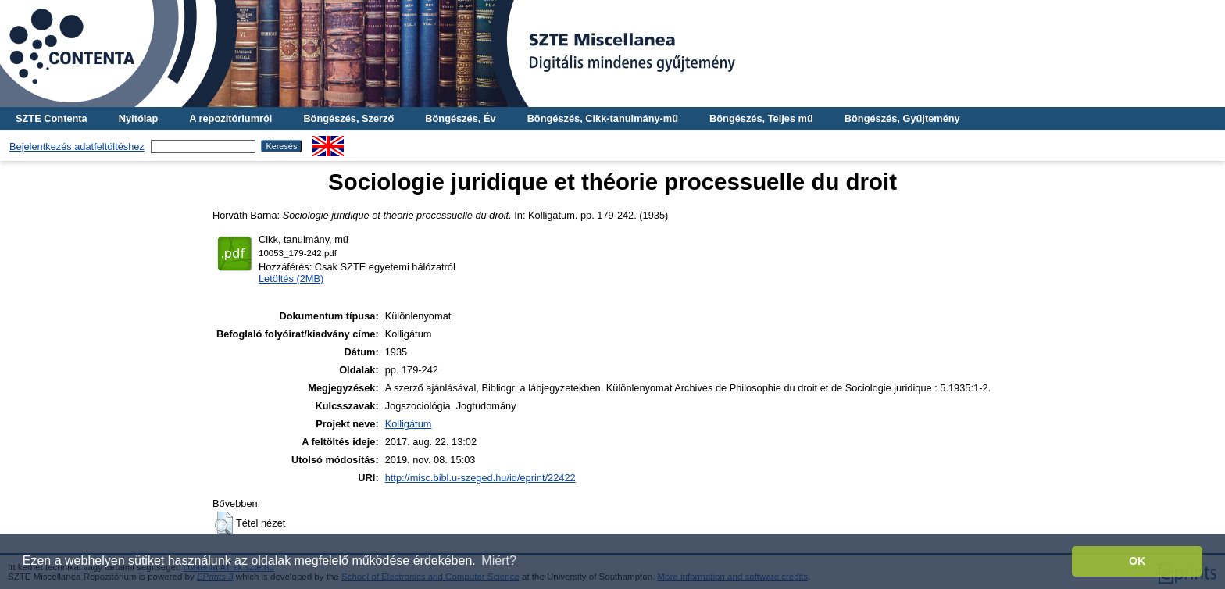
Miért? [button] (498, 560)
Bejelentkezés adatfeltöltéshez (77, 146)
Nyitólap (138, 118)
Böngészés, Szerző (348, 118)
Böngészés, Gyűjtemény (902, 118)
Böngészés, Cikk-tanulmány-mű (602, 118)
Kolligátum (408, 424)
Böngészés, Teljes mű (761, 118)
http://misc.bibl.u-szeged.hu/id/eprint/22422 (480, 478)
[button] (224, 523)
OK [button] (1137, 561)
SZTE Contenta (52, 118)
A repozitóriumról (230, 118)
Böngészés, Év (460, 118)
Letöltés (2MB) (291, 278)
